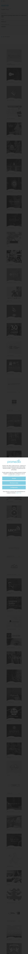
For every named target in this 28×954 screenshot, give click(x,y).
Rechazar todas (14, 483)
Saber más (18, 492)
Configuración (14, 487)
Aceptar (14, 478)
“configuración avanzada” (14, 475)
